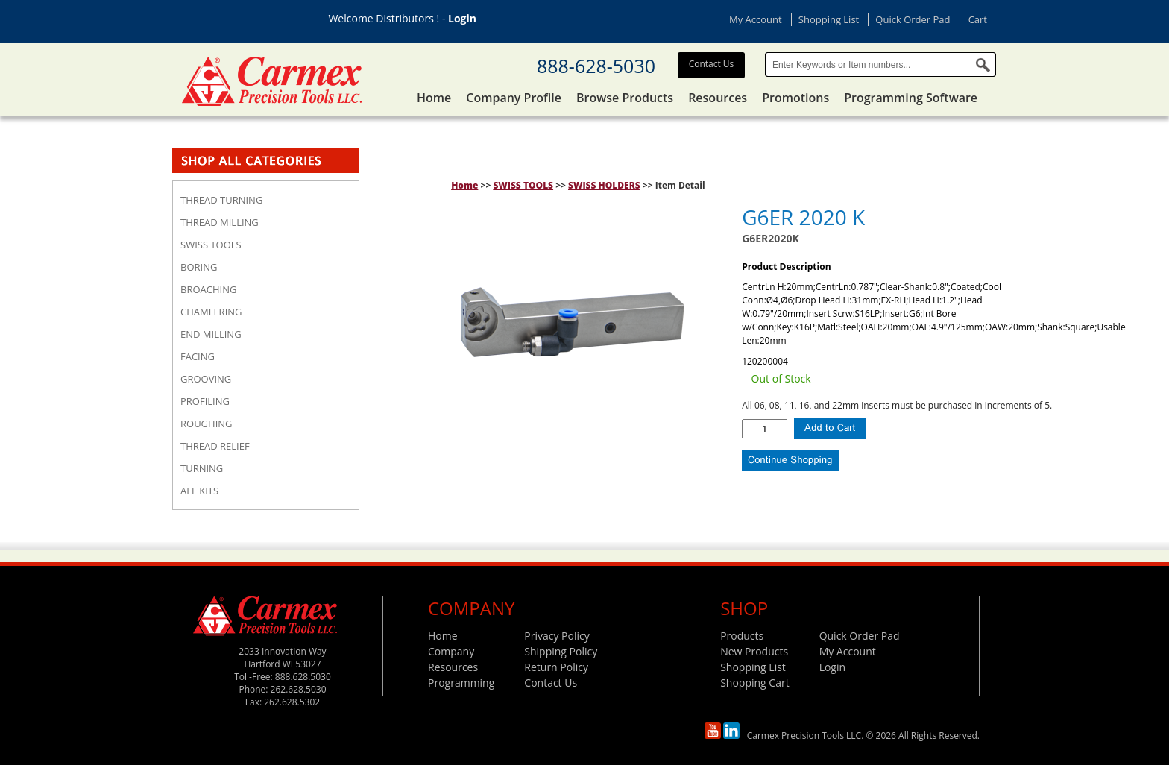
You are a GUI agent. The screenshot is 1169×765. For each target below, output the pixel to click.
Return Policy (556, 667)
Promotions (795, 97)
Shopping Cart (754, 683)
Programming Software (910, 97)
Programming (461, 683)
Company (451, 651)
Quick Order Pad (912, 19)
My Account (755, 19)
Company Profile (513, 97)
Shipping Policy (560, 651)
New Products (754, 651)
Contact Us (711, 63)
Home (434, 97)
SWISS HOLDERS (604, 185)
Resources (717, 97)
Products (741, 636)
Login (462, 18)
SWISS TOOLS (523, 185)
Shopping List (828, 19)
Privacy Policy (556, 636)
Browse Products (624, 97)
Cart (977, 19)
